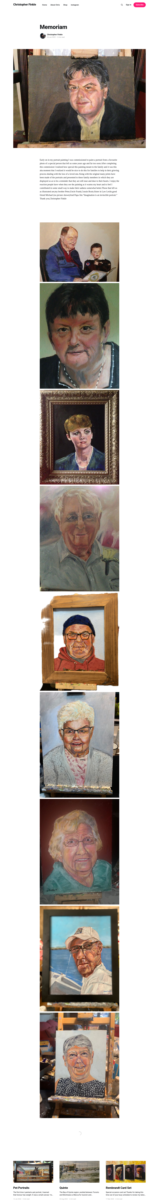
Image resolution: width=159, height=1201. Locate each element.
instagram (75, 5)
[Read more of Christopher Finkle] (43, 36)
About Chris (55, 5)
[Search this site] (122, 5)
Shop (65, 5)
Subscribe (140, 5)
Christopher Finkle (24, 4)
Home (44, 5)
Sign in (128, 5)
